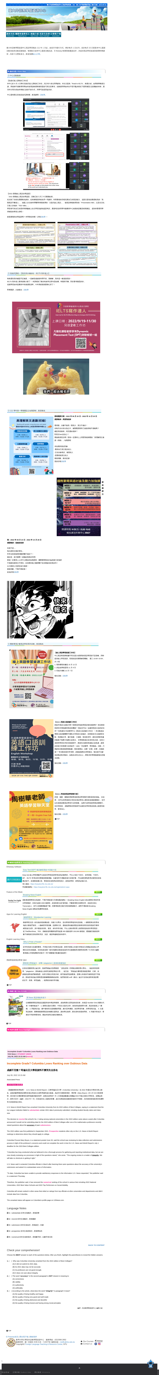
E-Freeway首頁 (12, 1337)
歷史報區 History (42, 1372)
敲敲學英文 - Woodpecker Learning (37, 917)
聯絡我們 (33, 1337)
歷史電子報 (23, 1337)
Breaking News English (32, 895)
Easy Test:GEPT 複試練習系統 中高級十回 (39, 870)
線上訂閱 (36, 54)
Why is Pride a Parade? (32, 942)
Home (6, 1372)
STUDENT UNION (24, 1054)
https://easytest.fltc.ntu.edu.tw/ (42, 884)
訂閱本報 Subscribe (22, 1372)
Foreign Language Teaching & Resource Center (43, 1344)
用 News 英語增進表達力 (36, 998)
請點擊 (42, 95)
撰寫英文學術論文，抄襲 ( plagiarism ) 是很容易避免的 (44, 963)
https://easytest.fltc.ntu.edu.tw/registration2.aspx (51, 887)
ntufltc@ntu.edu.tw (67, 1342)
